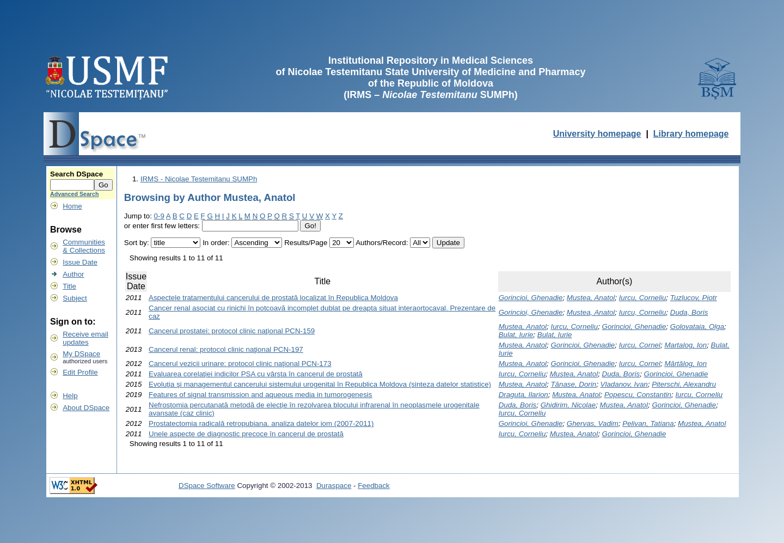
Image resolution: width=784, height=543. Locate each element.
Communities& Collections (84, 246)
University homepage (597, 133)
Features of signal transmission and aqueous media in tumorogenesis (260, 395)
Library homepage (691, 133)
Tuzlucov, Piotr (693, 298)
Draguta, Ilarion (523, 395)
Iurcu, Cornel (639, 345)
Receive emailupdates (85, 338)
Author (73, 274)
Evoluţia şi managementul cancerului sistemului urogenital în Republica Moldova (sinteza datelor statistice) (320, 384)
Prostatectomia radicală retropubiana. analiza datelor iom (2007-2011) (261, 423)
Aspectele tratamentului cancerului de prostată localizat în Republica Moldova (273, 298)
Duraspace (333, 485)
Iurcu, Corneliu (642, 298)
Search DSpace (76, 174)
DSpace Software (207, 485)
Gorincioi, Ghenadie (531, 298)
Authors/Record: (382, 243)
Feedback (374, 485)
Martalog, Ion (685, 345)
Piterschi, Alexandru (684, 384)
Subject (75, 298)
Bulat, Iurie (516, 335)
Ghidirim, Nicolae (568, 405)
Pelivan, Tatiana (647, 423)
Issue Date (80, 262)
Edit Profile (80, 372)
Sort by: (136, 243)
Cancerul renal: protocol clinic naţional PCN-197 (226, 349)
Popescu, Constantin (637, 395)
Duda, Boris (689, 312)
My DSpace (81, 354)
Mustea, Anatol (591, 298)
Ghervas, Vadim (592, 423)
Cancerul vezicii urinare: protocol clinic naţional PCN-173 (240, 363)
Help (70, 396)
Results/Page (305, 243)
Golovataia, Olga (697, 326)
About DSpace (86, 408)
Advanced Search (74, 194)
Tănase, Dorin (573, 384)
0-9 (159, 216)
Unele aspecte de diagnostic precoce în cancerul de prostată (246, 434)
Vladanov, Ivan (624, 384)
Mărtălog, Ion (685, 363)
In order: (216, 243)
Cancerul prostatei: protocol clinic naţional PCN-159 (232, 331)
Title (69, 286)
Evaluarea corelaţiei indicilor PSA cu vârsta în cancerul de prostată (256, 374)
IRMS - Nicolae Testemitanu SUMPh (199, 179)
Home (72, 206)
